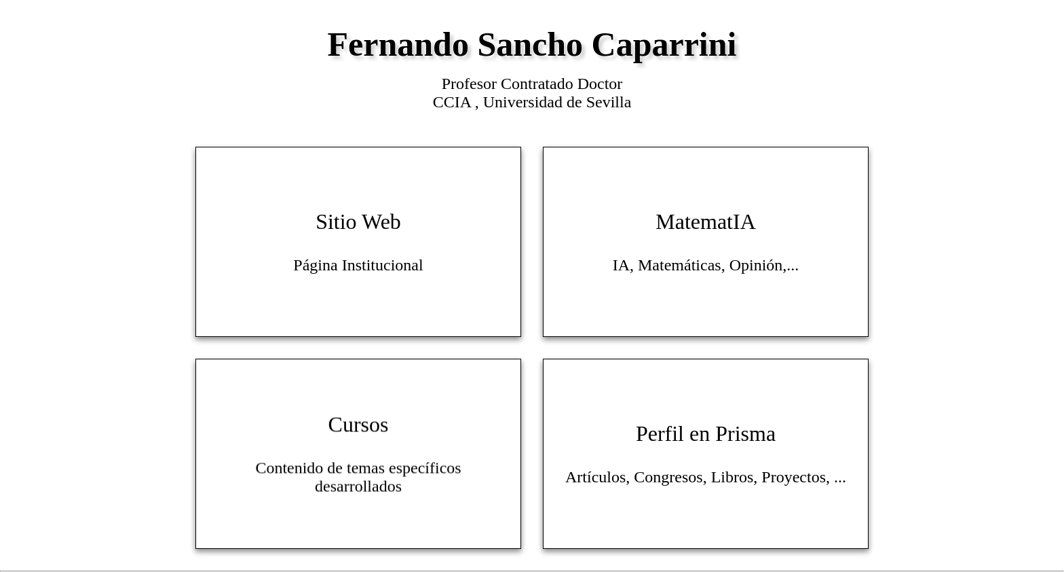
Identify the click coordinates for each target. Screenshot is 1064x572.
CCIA (454, 102)
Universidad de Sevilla (557, 102)
